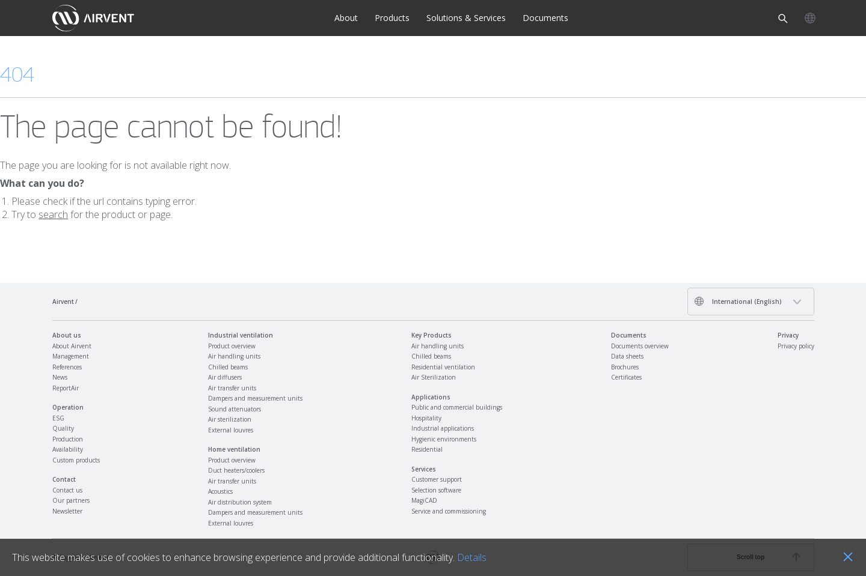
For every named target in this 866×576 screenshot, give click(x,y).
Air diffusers (225, 377)
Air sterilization (229, 419)
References (67, 367)
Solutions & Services (466, 17)
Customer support (436, 479)
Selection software (436, 490)
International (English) (738, 301)
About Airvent (71, 346)
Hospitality (426, 418)
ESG (58, 418)
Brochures (625, 367)
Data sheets (627, 356)
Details (472, 557)
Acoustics (220, 491)
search (53, 214)
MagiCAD (424, 500)
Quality (63, 428)
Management (70, 356)
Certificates (626, 377)
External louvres (230, 430)
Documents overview (640, 346)
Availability (67, 449)
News (59, 377)
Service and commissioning (448, 511)
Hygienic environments (443, 439)
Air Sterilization (433, 377)
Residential (427, 449)
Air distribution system (240, 502)
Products (392, 17)
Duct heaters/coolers (236, 470)
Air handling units (234, 356)
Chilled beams (228, 367)
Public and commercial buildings (456, 407)
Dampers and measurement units (255, 398)
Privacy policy (796, 346)
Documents (545, 17)
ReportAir (65, 388)
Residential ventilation (443, 367)
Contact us (67, 490)
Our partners (71, 500)
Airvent (63, 302)
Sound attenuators (234, 409)
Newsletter (67, 511)
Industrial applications (442, 428)
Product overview (232, 346)
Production (67, 439)
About (346, 17)
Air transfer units (232, 388)
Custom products (76, 460)
